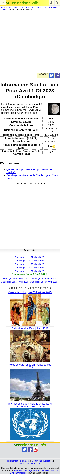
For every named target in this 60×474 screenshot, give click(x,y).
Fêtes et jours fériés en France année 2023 (30, 366)
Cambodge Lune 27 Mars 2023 (29, 257)
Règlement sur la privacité (18, 461)
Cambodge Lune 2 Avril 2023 (14, 278)
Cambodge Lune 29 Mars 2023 (29, 264)
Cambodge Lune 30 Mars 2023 (29, 267)
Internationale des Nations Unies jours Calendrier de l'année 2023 (30, 405)
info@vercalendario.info (30, 463)
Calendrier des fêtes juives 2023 (30, 328)
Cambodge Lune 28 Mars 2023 (29, 260)
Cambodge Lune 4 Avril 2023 (14, 282)
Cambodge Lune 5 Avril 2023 (44, 282)
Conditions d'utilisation (42, 461)
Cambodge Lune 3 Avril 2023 (44, 278)
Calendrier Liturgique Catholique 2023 (30, 292)
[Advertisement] (30, 43)
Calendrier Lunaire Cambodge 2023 (18, 7)
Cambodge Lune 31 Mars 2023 (29, 271)
